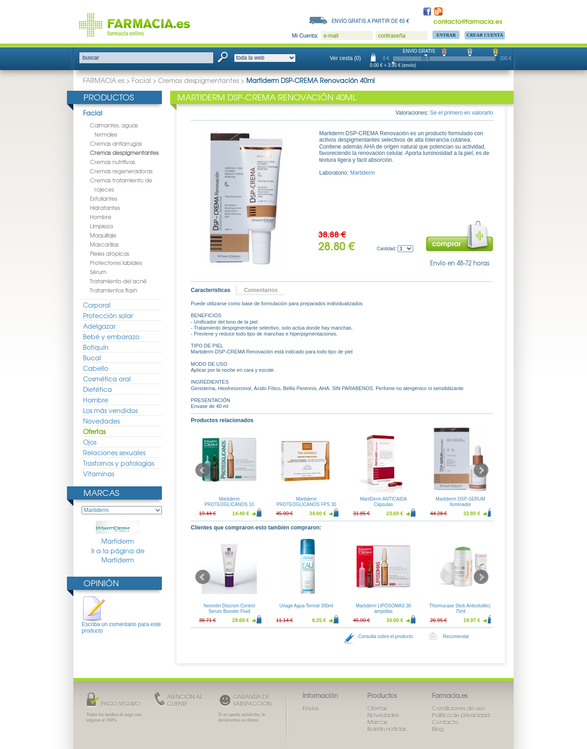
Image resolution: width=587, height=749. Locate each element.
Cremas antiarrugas (116, 143)
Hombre (100, 217)
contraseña (391, 36)
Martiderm (118, 533)
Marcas (101, 492)
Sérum (98, 272)
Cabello (95, 368)
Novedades (101, 420)
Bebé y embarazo (111, 336)
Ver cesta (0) (345, 58)
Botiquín (96, 347)
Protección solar (108, 315)
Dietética (97, 389)
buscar (91, 58)
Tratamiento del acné (118, 281)
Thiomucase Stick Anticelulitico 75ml (460, 608)
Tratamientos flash (113, 290)
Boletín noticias (386, 729)
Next (481, 470)
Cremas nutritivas (112, 162)
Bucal (92, 357)
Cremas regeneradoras (121, 171)
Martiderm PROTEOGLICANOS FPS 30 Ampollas (306, 504)
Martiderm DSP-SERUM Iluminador (460, 501)
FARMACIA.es (103, 80)
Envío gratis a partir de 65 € (371, 21)
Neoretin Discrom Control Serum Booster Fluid (229, 608)
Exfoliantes (103, 198)
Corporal (97, 304)
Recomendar (456, 636)
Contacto (445, 722)
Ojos (89, 441)
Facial (141, 80)
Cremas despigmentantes (198, 80)
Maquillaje (103, 235)
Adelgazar (99, 325)
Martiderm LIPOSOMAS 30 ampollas (383, 608)
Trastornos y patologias (118, 463)
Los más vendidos (110, 410)
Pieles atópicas (109, 253)
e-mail (330, 36)
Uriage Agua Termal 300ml (306, 605)
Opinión (101, 583)
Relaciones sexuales (114, 452)
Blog (437, 729)
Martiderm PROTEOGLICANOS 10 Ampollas (229, 504)
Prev (202, 470)
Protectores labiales (116, 263)
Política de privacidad (461, 715)
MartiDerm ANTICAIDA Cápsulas (383, 501)
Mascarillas (104, 244)
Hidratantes (105, 208)
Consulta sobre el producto (385, 636)
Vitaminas (98, 473)
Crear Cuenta (484, 35)
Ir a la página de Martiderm (117, 555)
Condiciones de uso (458, 708)
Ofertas (94, 431)
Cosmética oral (107, 378)
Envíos (311, 708)
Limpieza (101, 226)
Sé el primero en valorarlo (461, 113)
